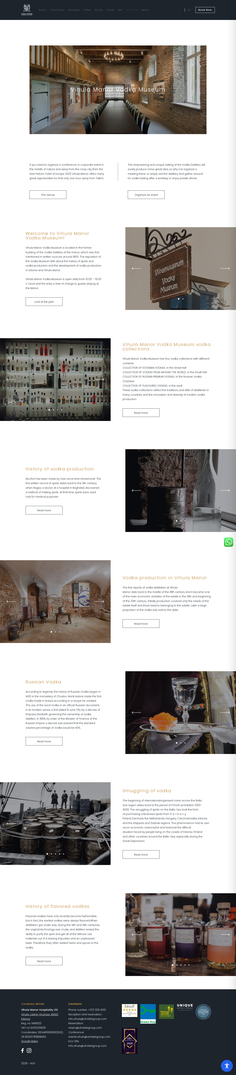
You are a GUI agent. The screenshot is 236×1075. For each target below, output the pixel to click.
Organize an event (146, 195)
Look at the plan (44, 302)
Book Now (205, 9)
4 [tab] (61, 409)
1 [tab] (178, 299)
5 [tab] (63, 853)
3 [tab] (57, 409)
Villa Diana (57, 9)
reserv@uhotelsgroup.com (85, 1028)
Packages (74, 9)
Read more (141, 413)
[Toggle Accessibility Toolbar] (227, 1065)
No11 (32, 1063)
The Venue (48, 195)
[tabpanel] (180, 268)
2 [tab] (182, 298)
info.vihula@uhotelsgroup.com (87, 1019)
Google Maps (29, 1041)
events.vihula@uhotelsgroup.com (89, 1037)
